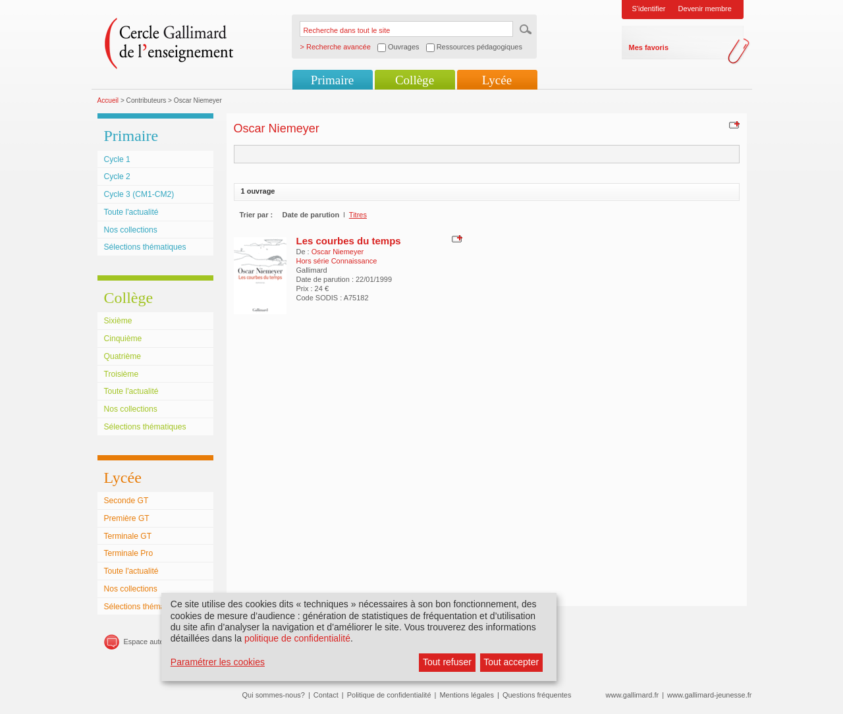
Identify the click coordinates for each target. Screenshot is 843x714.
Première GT (127, 518)
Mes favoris (649, 47)
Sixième (118, 320)
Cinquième (123, 338)
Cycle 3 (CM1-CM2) (139, 194)
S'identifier (649, 9)
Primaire (332, 80)
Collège (414, 80)
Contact (326, 695)
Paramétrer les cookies (218, 662)
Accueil (108, 100)
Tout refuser (447, 662)
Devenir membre (705, 9)
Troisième (121, 374)
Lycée (497, 80)
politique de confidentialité (297, 638)
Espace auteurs (149, 641)
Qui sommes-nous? (273, 695)
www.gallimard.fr (632, 695)
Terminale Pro (128, 553)
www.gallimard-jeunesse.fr (709, 695)
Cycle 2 (117, 176)
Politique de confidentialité (389, 695)
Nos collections (130, 229)
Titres (358, 215)
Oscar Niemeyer (338, 252)
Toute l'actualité (131, 212)
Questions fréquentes (537, 695)
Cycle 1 (117, 159)
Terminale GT (128, 536)
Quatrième (122, 356)
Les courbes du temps (348, 240)
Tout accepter (511, 662)
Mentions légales (466, 695)
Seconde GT (126, 500)
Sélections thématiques (145, 247)
